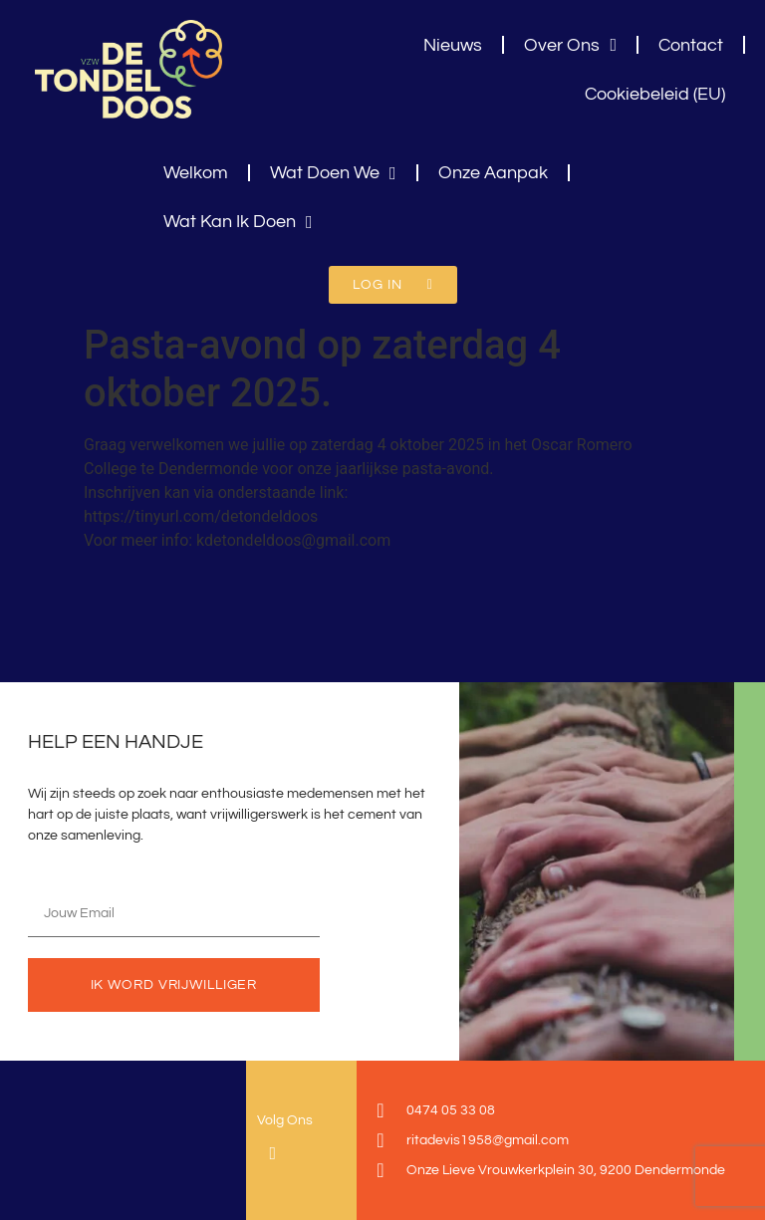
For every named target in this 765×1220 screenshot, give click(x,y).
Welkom (195, 172)
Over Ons (570, 45)
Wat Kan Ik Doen (238, 222)
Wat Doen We (333, 173)
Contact (690, 45)
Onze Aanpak (493, 172)
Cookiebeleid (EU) (655, 94)
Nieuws (452, 45)
